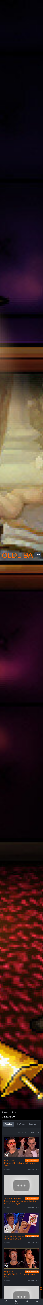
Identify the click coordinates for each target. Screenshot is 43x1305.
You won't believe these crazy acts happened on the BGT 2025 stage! (20, 1201)
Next (33, 1132)
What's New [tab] (21, 1124)
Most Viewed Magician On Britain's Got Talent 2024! (19, 1163)
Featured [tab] (32, 1124)
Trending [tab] (8, 1124)
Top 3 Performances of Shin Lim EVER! (14, 1237)
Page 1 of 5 (21, 1132)
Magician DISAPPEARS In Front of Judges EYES (19, 1274)
